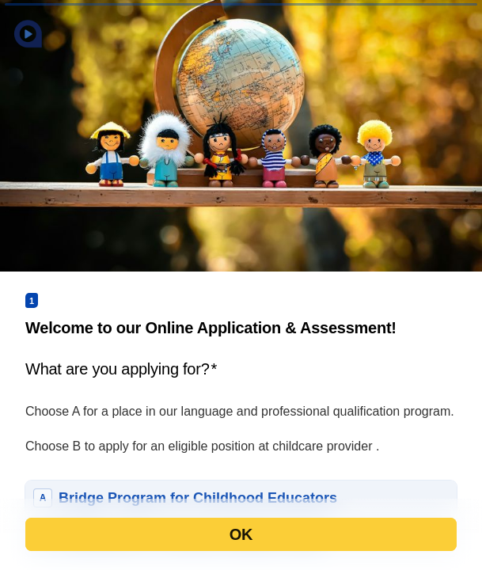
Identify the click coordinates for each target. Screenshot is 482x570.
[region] (155, 509)
